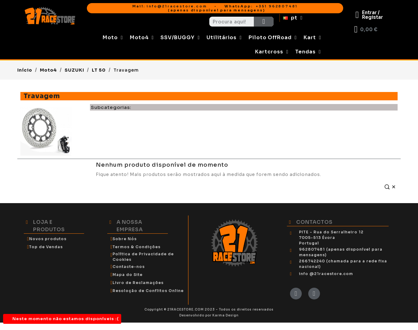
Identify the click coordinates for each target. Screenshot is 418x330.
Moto (113, 37)
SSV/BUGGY (180, 37)
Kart (312, 37)
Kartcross (271, 51)
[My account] (369, 14)
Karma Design (225, 315)
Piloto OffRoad (273, 37)
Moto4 (142, 37)
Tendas (308, 51)
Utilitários (224, 37)
